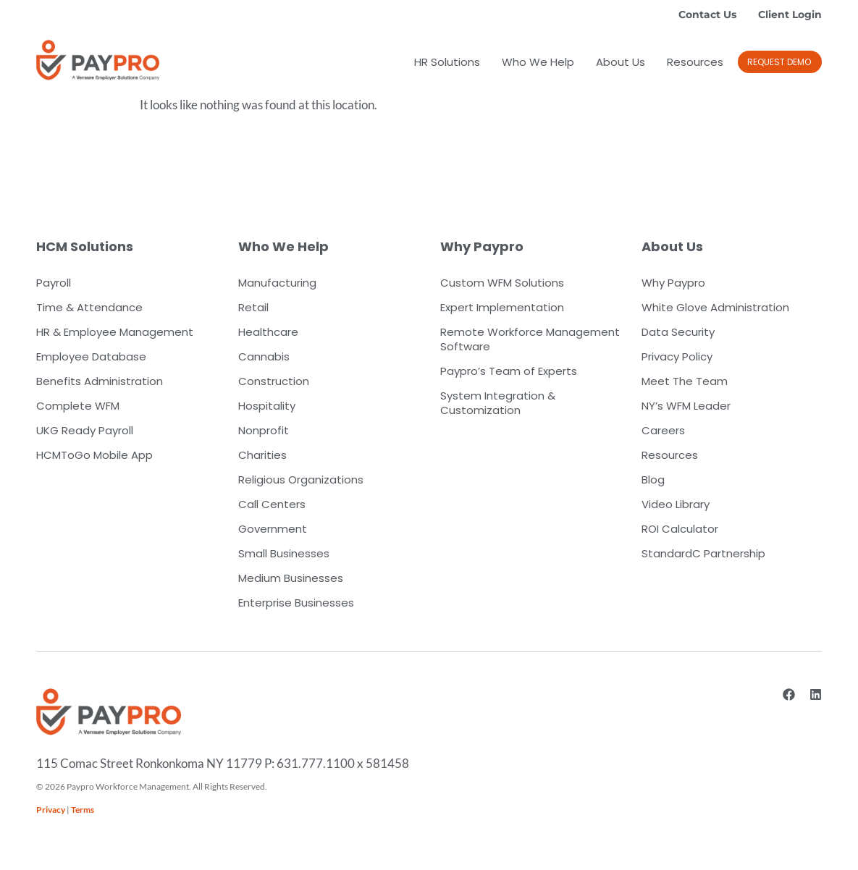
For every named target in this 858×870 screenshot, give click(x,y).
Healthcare (268, 331)
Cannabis (264, 356)
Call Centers (272, 504)
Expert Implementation (502, 307)
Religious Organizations (300, 479)
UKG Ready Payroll (84, 430)
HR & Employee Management (114, 331)
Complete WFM (77, 405)
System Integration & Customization (497, 403)
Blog (653, 479)
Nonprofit (263, 430)
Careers (663, 430)
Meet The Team (685, 381)
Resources (695, 61)
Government (272, 528)
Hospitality (266, 405)
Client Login (790, 14)
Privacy (50, 809)
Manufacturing (277, 282)
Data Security (678, 331)
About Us (620, 61)
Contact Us (707, 14)
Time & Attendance (89, 307)
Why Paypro (673, 282)
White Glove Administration (715, 307)
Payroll (53, 282)
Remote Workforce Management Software (530, 339)
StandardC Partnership (703, 553)
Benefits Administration (99, 381)
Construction (273, 381)
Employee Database (91, 356)
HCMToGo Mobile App (94, 455)
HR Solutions (447, 61)
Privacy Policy (677, 356)
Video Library (676, 504)
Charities (262, 455)
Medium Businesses (290, 578)
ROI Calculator (680, 528)
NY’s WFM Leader (686, 405)
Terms (82, 809)
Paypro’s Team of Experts (508, 371)
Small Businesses (283, 553)
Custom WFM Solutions (502, 282)
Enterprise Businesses (296, 602)
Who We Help (538, 61)
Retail (253, 307)
